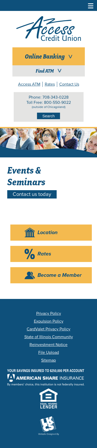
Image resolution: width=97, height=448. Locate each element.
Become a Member (59, 275)
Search (48, 116)
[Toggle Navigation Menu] (91, 5)
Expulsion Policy (48, 321)
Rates (50, 84)
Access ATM (29, 84)
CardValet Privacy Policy (48, 329)
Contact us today (32, 194)
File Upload (48, 352)
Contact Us (69, 84)
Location (48, 232)
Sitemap (48, 360)
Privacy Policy (48, 313)
